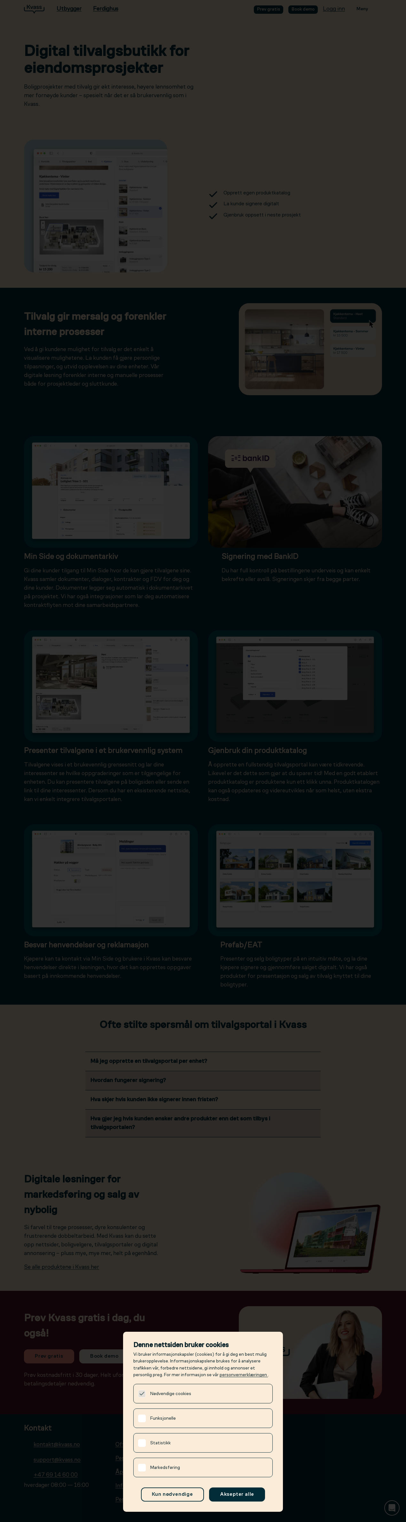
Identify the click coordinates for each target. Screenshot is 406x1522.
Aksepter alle (237, 1494)
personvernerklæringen (244, 1375)
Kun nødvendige (172, 1494)
